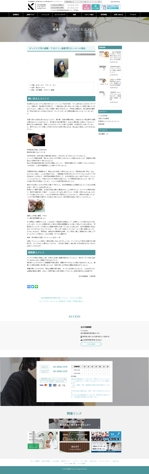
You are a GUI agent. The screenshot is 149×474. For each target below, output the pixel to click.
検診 (74, 14)
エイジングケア (60, 14)
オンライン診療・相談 (69, 463)
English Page (115, 461)
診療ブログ (30, 14)
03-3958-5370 (60, 366)
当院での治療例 (103, 118)
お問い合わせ (118, 14)
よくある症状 (102, 115)
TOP (32, 461)
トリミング (45, 14)
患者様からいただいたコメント (109, 121)
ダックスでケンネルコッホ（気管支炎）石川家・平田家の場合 (60, 301)
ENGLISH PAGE (115, 1)
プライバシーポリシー (104, 461)
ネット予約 (81, 463)
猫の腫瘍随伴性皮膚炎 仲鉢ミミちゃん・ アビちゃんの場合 (62, 298)
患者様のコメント (65, 461)
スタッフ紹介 (89, 14)
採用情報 (104, 14)
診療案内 (16, 14)
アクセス (133, 14)
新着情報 (101, 124)
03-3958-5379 (60, 371)
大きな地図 (91, 344)
